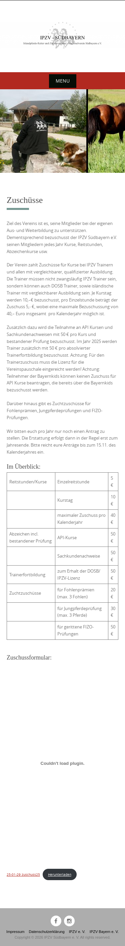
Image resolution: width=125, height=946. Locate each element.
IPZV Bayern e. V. (104, 932)
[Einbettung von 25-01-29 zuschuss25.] (62, 763)
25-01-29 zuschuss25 (23, 874)
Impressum (15, 932)
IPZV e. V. (77, 932)
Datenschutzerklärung (47, 932)
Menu (63, 81)
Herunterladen (59, 874)
